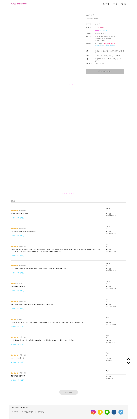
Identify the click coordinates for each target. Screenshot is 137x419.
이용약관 (15, 412)
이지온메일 (19, 4)
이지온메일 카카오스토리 (100, 412)
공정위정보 (41, 412)
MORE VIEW (68, 392)
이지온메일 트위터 (120, 412)
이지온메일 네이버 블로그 (107, 412)
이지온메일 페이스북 (114, 412)
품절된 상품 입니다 (104, 71)
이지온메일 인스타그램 (93, 412)
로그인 (115, 4)
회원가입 (123, 4)
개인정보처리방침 (27, 412)
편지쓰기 (106, 4)
